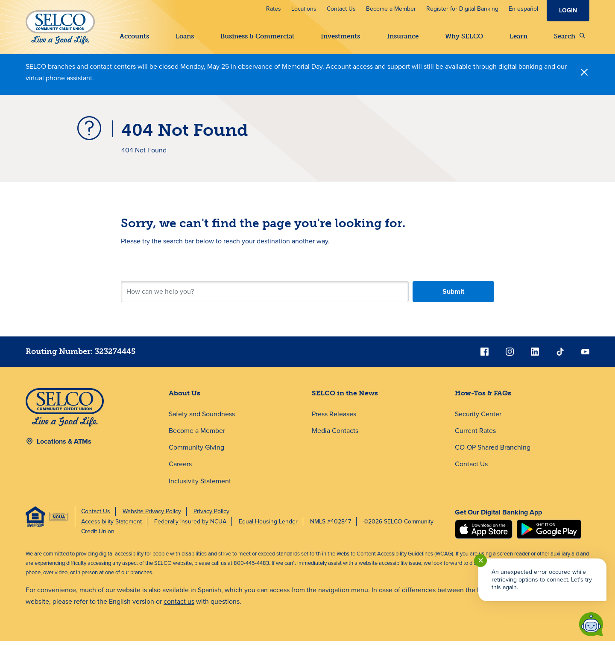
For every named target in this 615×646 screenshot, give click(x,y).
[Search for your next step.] (265, 296)
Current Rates (475, 435)
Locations (303, 8)
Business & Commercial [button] (257, 36)
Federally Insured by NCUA (190, 526)
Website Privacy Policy (152, 516)
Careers (180, 469)
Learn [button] (518, 36)
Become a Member (391, 8)
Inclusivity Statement (200, 486)
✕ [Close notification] (480, 560)
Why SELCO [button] (464, 36)
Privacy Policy (211, 516)
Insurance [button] (403, 36)
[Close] (584, 77)
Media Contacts (335, 435)
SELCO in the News (345, 398)
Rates (273, 8)
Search (569, 36)
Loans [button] (185, 36)
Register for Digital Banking (462, 8)
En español (523, 8)
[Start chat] (591, 624)
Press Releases (334, 419)
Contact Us (341, 8)
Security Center (478, 419)
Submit (453, 296)
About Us (184, 398)
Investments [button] (340, 36)
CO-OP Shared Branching (492, 452)
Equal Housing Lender (268, 526)
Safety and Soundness (202, 419)
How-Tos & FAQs (483, 398)
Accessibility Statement (111, 526)
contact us (179, 606)
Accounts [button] (134, 36)
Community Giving (196, 452)
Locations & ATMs (64, 446)
